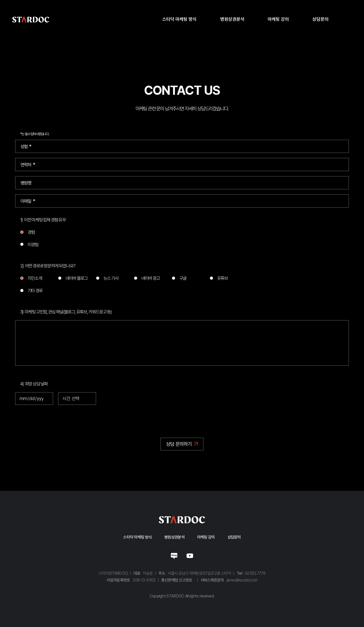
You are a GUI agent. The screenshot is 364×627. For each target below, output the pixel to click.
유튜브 (222, 278)
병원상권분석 (174, 537)
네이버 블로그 (76, 278)
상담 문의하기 (179, 444)
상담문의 (234, 537)
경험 (31, 232)
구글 (182, 278)
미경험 (33, 244)
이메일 (25, 201)
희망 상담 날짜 (36, 383)
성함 (24, 146)
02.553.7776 (255, 573)
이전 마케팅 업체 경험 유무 (45, 219)
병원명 (25, 182)
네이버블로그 (174, 555)
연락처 (25, 164)
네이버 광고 (150, 278)
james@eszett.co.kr (242, 580)
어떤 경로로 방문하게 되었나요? (50, 265)
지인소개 (35, 278)
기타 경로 (35, 290)
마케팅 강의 (206, 537)
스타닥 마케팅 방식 (137, 537)
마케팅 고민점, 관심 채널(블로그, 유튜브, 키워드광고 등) (68, 311)
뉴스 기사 (110, 278)
